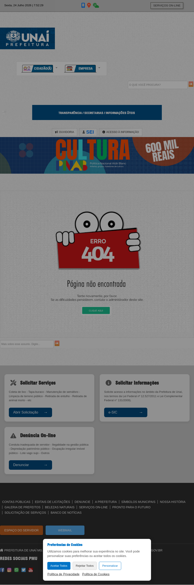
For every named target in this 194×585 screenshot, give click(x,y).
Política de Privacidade (63, 574)
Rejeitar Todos (85, 565)
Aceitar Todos (58, 565)
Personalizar (110, 565)
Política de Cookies (96, 574)
